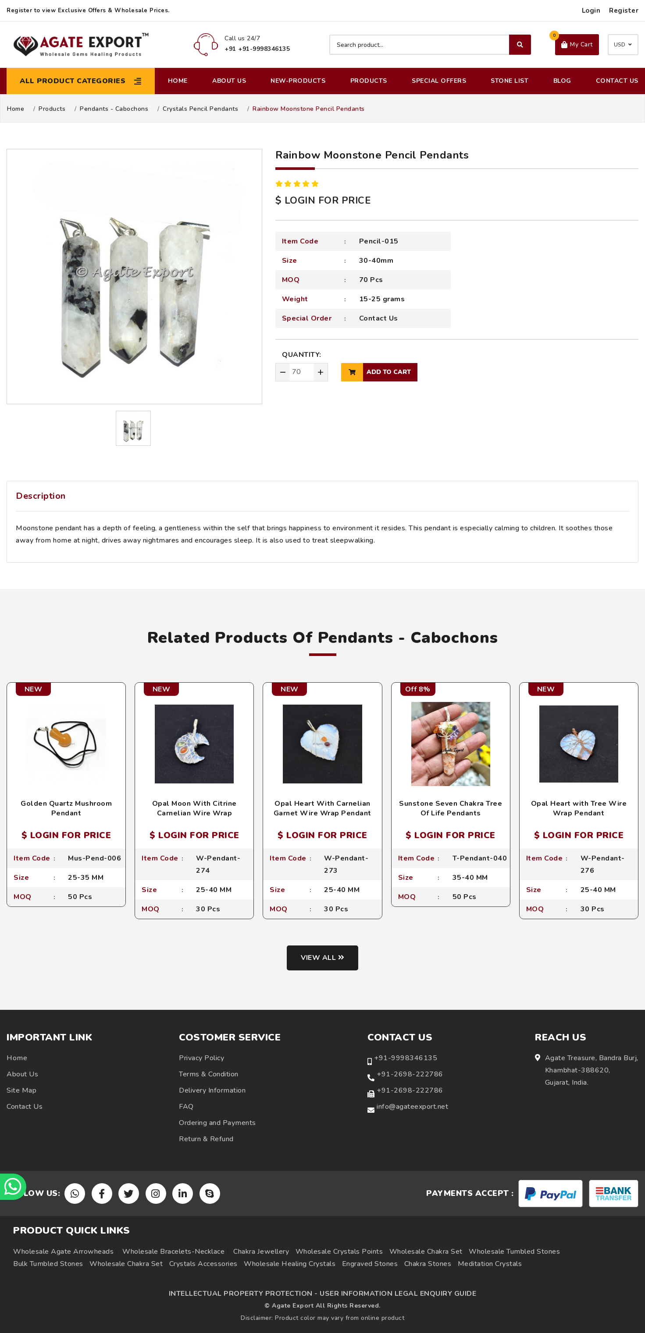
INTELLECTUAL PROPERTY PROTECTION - (243, 1293)
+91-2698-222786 (410, 1074)
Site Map (21, 1090)
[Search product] (430, 44)
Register (623, 10)
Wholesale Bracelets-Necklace (173, 1251)
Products (368, 81)
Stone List (509, 81)
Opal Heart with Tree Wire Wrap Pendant (579, 808)
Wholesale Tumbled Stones (514, 1251)
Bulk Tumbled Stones (48, 1264)
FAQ (186, 1106)
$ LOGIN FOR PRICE (323, 200)
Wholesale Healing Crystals (289, 1264)
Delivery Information (212, 1090)
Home (178, 81)
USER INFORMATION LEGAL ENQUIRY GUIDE (398, 1293)
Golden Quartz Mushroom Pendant (66, 808)
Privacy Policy (201, 1058)
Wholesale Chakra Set (426, 1251)
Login (591, 10)
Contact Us (617, 81)
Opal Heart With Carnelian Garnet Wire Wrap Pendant (322, 808)
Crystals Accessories (203, 1264)
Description (41, 496)
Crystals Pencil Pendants (200, 109)
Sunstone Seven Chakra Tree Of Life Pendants (450, 808)
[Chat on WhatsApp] (13, 1187)
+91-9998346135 (405, 1058)
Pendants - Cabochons (114, 109)
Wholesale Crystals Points (339, 1251)
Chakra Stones (428, 1264)
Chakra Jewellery (261, 1251)
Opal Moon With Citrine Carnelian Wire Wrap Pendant (194, 813)
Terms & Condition (209, 1074)
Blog (562, 81)
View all (322, 958)
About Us (229, 81)
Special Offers (439, 81)
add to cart (376, 372)
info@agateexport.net (412, 1106)
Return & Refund (206, 1139)
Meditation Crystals (490, 1264)
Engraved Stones (370, 1264)
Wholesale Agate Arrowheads (63, 1251)
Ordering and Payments (217, 1123)
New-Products (298, 81)
